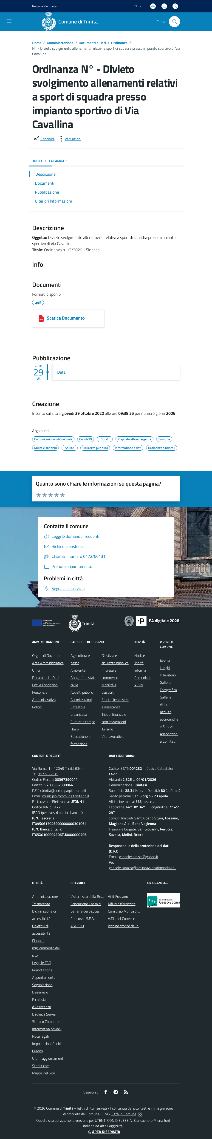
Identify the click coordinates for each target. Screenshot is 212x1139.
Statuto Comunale (46, 1021)
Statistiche (40, 1065)
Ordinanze (119, 43)
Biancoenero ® (144, 1120)
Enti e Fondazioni (45, 685)
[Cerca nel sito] (174, 21)
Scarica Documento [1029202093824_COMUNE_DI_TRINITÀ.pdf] (66, 317)
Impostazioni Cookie (47, 1043)
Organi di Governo (45, 655)
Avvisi (138, 685)
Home (36, 43)
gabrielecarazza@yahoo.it (138, 856)
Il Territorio (168, 675)
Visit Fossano (118, 896)
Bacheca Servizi (44, 1014)
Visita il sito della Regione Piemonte (98, 896)
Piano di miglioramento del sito (46, 948)
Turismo (107, 729)
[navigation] (9, 21)
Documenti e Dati (92, 43)
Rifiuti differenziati (122, 904)
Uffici (36, 670)
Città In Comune (123, 1114)
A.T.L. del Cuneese (121, 918)
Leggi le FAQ (41, 962)
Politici (37, 707)
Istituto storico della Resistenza (132, 926)
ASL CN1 (77, 926)
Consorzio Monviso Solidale (128, 911)
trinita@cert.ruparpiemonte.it (64, 790)
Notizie (139, 655)
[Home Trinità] (71, 21)
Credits (37, 1051)
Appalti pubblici (82, 692)
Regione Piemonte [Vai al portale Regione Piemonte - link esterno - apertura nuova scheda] (44, 6)
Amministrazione (60, 43)
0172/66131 (48, 774)
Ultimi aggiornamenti (48, 1058)
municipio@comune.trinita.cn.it (65, 796)
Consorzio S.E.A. (83, 918)
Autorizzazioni (81, 699)
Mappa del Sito (43, 1073)
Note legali (40, 1036)
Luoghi (165, 667)
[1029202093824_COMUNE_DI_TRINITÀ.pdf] (41, 318)
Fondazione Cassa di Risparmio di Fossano (102, 904)
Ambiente (78, 670)
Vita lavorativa (113, 736)
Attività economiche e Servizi (169, 719)
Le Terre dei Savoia (85, 911)
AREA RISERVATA (103, 1131)
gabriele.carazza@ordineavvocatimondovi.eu (142, 867)
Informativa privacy (47, 1029)
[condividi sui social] (44, 139)
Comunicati (142, 677)
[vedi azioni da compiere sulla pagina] (69, 139)
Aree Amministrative (48, 663)
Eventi (165, 660)
